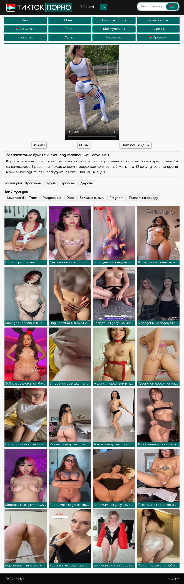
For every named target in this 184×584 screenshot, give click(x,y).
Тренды (87, 7)
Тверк (69, 29)
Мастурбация (114, 29)
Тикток (38, 7)
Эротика (158, 37)
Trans (33, 198)
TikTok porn (14, 578)
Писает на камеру (143, 198)
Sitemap (173, 579)
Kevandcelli (15, 198)
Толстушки (113, 37)
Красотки (25, 37)
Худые (69, 37)
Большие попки (114, 20)
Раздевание (52, 198)
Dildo (70, 198)
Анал (25, 20)
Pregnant (116, 198)
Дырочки (158, 29)
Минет (69, 20)
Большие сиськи (158, 20)
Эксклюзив (25, 29)
